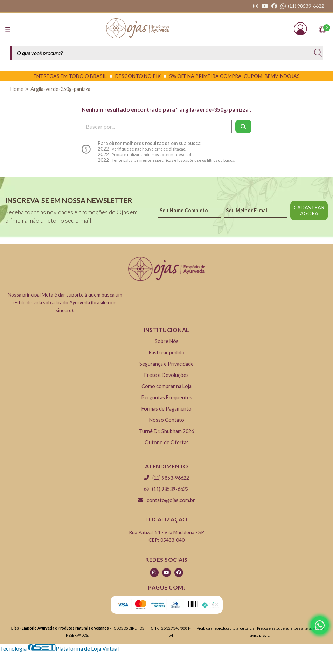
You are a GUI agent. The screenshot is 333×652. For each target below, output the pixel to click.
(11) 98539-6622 (166, 489)
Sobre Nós (167, 341)
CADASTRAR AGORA (309, 211)
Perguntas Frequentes (166, 397)
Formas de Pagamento (166, 409)
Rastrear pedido (166, 352)
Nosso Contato (166, 420)
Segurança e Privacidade (166, 364)
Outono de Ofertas (167, 442)
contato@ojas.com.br (166, 500)
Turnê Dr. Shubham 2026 (166, 431)
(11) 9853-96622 (166, 478)
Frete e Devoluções (166, 375)
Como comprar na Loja (166, 386)
